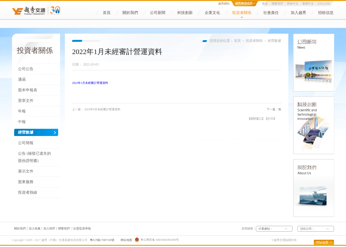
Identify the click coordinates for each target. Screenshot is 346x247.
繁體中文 (308, 3)
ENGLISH (324, 3)
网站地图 (125, 240)
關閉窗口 (256, 118)
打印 (270, 118)
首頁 (237, 41)
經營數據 (274, 41)
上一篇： (96, 109)
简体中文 (292, 3)
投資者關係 (254, 41)
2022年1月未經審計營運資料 (90, 83)
